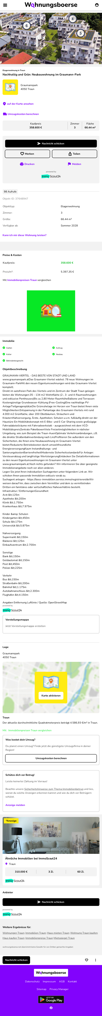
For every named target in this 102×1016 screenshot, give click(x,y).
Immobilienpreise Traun (39, 938)
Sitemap (41, 989)
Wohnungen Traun (13, 933)
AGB (62, 981)
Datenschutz (32, 981)
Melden (76, 164)
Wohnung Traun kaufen (83, 933)
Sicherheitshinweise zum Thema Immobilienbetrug (53, 789)
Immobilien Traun (35, 933)
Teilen (76, 154)
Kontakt (72, 981)
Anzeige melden (15, 805)
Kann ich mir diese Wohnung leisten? (24, 235)
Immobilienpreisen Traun (22, 280)
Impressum (49, 981)
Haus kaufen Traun (13, 938)
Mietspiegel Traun (64, 938)
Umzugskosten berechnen (23, 114)
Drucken (29, 164)
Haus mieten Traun (58, 933)
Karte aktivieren (51, 695)
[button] (95, 960)
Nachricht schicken (53, 143)
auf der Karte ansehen (20, 104)
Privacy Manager (59, 989)
